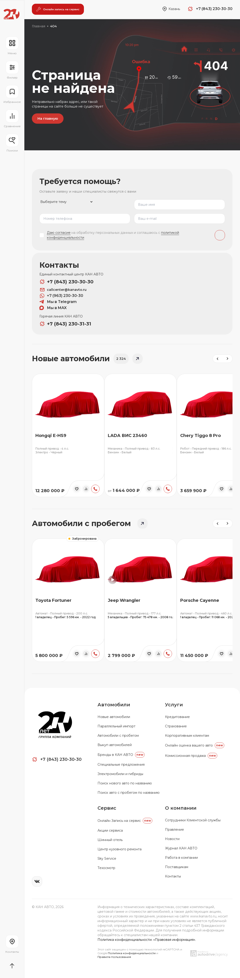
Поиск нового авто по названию (125, 783)
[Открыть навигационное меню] (12, 45)
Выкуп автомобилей (115, 744)
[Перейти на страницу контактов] (12, 944)
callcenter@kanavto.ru (62, 289)
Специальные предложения (121, 764)
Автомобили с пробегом (118, 735)
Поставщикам (176, 866)
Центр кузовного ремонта (120, 849)
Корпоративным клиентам (187, 735)
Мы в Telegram (58, 301)
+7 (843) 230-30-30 (66, 281)
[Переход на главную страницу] (11, 14)
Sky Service (107, 858)
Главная (38, 26)
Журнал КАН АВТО (181, 848)
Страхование (176, 726)
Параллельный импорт (116, 726)
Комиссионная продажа (191, 755)
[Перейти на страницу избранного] (12, 94)
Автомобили (114, 704)
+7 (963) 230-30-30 (61, 295)
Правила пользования (114, 956)
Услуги (174, 704)
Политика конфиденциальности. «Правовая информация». (147, 939)
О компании (180, 807)
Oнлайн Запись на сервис (125, 820)
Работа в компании (181, 857)
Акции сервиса (110, 830)
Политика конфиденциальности (132, 952)
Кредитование (177, 716)
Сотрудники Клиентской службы (193, 820)
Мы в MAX (53, 307)
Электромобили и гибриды (120, 773)
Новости (172, 838)
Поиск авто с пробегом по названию (129, 792)
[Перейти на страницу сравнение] (12, 118)
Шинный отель (110, 839)
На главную (48, 118)
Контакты (173, 876)
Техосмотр (106, 867)
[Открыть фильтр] (12, 70)
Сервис (107, 807)
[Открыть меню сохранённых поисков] (12, 143)
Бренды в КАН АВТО (121, 754)
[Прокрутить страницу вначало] (12, 965)
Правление (174, 829)
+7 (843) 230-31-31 (65, 323)
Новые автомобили (114, 716)
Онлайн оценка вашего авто (194, 745)
